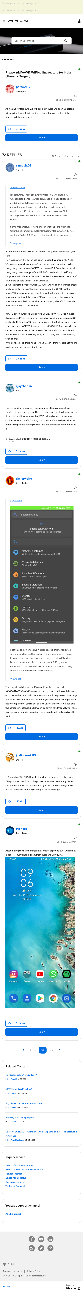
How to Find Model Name (19, 1165)
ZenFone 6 (9, 59)
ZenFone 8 (11, 1122)
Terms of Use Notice (12, 1271)
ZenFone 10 (12, 1079)
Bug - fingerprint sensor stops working (23, 1103)
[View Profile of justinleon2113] (26, 755)
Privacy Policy (33, 1271)
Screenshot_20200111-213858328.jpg (29, 439)
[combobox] (41, 40)
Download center (14, 1182)
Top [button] (8, 1286)
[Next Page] (59, 1050)
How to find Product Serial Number (24, 1169)
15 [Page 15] (52, 1050)
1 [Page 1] (30, 1050)
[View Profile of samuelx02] (23, 166)
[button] (9, 129)
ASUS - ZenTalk (18, 21)
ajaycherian (16, 500)
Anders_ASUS (17, 187)
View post (15, 243)
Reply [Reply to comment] (41, 367)
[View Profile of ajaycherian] (24, 386)
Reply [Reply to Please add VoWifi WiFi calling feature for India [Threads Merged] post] (41, 137)
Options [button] (79, 60)
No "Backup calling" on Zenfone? (21, 1075)
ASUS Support (13, 1214)
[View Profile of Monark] (21, 829)
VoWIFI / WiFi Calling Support (20, 1117)
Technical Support (15, 1186)
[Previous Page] (24, 1050)
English (11, 1264)
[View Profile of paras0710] (23, 87)
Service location (13, 1173)
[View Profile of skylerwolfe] (24, 479)
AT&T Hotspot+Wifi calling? (18, 1089)
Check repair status (15, 1177)
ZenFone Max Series (15, 1140)
